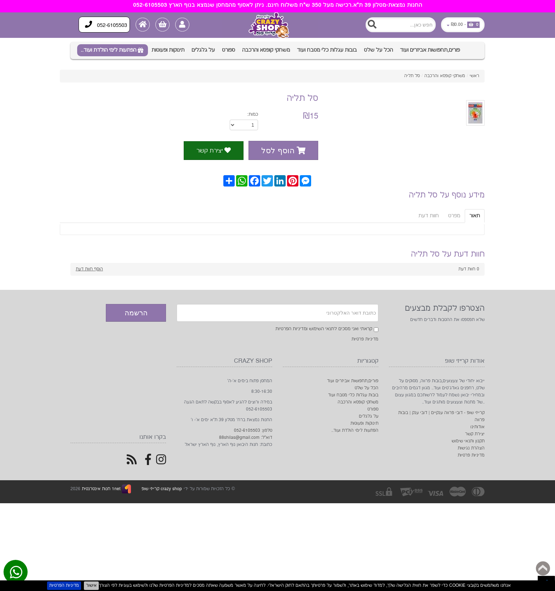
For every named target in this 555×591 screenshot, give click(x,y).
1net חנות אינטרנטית (100, 489)
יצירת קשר (213, 150)
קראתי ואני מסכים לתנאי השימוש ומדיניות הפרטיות (323, 329)
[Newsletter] (277, 313)
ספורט (228, 50)
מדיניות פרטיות (364, 339)
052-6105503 (106, 24)
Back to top (543, 568)
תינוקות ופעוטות (167, 50)
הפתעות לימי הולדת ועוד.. (108, 50)
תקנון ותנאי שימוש (468, 441)
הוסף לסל (283, 150)
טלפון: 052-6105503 (253, 430)
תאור (474, 216)
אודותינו (477, 427)
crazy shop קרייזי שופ (162, 489)
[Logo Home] (270, 25)
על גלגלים (203, 50)
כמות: (252, 114)
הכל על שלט (378, 50)
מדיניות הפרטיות (64, 585)
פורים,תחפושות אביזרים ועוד (430, 50)
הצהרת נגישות (471, 448)
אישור (91, 585)
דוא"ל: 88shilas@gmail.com (245, 437)
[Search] (401, 24)
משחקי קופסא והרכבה (266, 50)
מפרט (454, 216)
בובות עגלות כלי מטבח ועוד (327, 50)
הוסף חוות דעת (89, 269)
